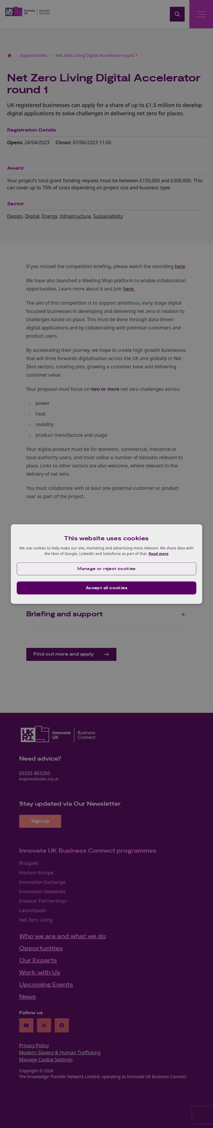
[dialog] (106, 564)
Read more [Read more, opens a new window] (158, 553)
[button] (106, 569)
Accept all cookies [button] (106, 588)
